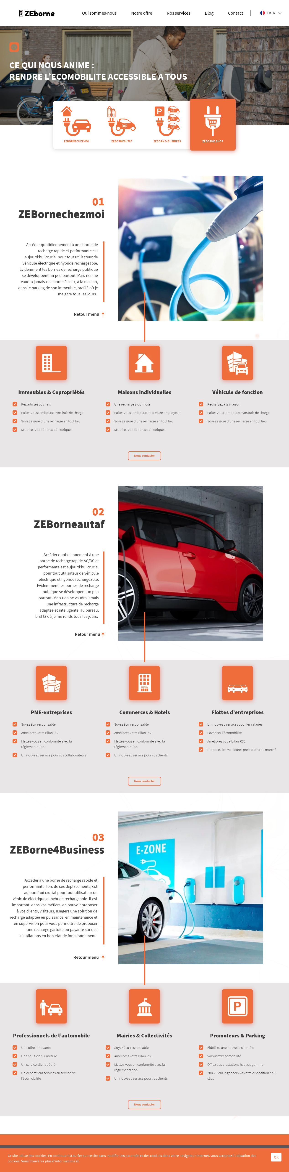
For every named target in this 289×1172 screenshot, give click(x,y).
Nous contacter (144, 455)
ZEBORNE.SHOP (212, 124)
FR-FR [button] (270, 13)
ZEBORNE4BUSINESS (167, 124)
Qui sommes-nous (99, 13)
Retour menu (86, 314)
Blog (209, 13)
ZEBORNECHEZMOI (76, 124)
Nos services (178, 13)
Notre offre (141, 13)
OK (276, 1157)
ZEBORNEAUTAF (121, 124)
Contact (235, 13)
